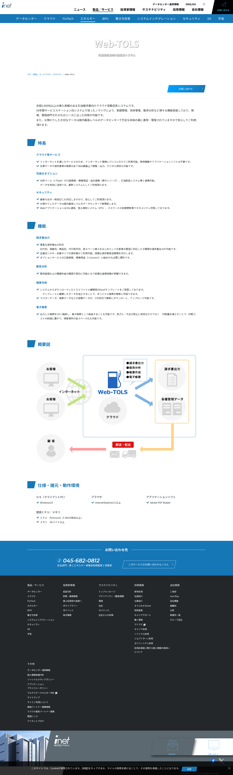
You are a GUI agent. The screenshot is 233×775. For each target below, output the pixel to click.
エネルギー (87, 18)
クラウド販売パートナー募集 (40, 709)
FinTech (68, 18)
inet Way (174, 594)
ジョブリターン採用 (143, 637)
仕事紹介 (138, 599)
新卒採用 (138, 590)
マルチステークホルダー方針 (40, 691)
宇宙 (221, 18)
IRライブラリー (70, 604)
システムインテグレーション (156, 18)
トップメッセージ (107, 590)
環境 (101, 599)
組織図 (173, 604)
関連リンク (32, 714)
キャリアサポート (142, 613)
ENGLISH (191, 4)
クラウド (50, 18)
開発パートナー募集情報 (38, 705)
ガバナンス (104, 608)
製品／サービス (103, 9)
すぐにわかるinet (142, 604)
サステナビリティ (154, 9)
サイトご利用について (37, 700)
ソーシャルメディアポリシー (40, 677)
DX (209, 18)
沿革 (172, 608)
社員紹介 (138, 594)
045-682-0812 (81, 560)
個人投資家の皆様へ (72, 599)
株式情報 (67, 613)
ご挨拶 (173, 590)
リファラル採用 (141, 632)
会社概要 (174, 599)
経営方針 (67, 590)
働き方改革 (122, 18)
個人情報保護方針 (35, 673)
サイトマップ (33, 695)
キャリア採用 (140, 627)
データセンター (26, 18)
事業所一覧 (175, 613)
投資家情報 (127, 9)
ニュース (80, 9)
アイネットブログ (35, 719)
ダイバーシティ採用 (143, 641)
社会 (101, 604)
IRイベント (68, 608)
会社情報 (198, 9)
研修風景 (138, 608)
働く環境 (138, 618)
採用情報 (179, 9)
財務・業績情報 (70, 594)
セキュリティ (191, 18)
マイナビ (138, 623)
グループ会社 (176, 618)
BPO (105, 18)
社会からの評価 (106, 613)
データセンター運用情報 (166, 4)
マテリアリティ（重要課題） (112, 594)
